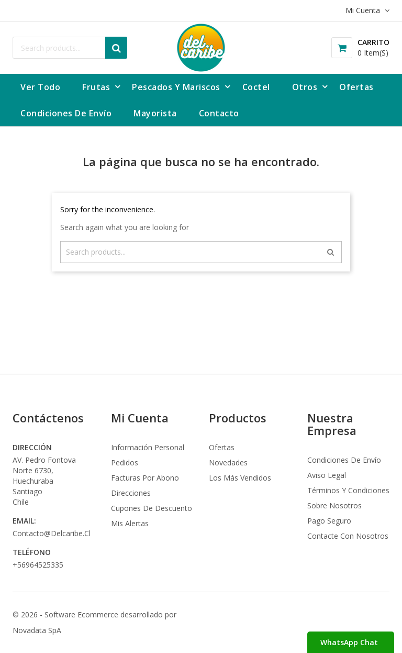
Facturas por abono (145, 478)
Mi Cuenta (140, 418)
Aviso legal (326, 475)
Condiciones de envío (344, 460)
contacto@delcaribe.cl (52, 533)
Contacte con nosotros (347, 536)
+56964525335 (38, 565)
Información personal (147, 447)
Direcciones (131, 493)
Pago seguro (329, 521)
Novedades (228, 462)
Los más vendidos (240, 478)
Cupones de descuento (151, 508)
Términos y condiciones (348, 490)
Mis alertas (130, 523)
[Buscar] (70, 48)
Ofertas (221, 447)
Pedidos (124, 462)
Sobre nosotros (334, 505)
